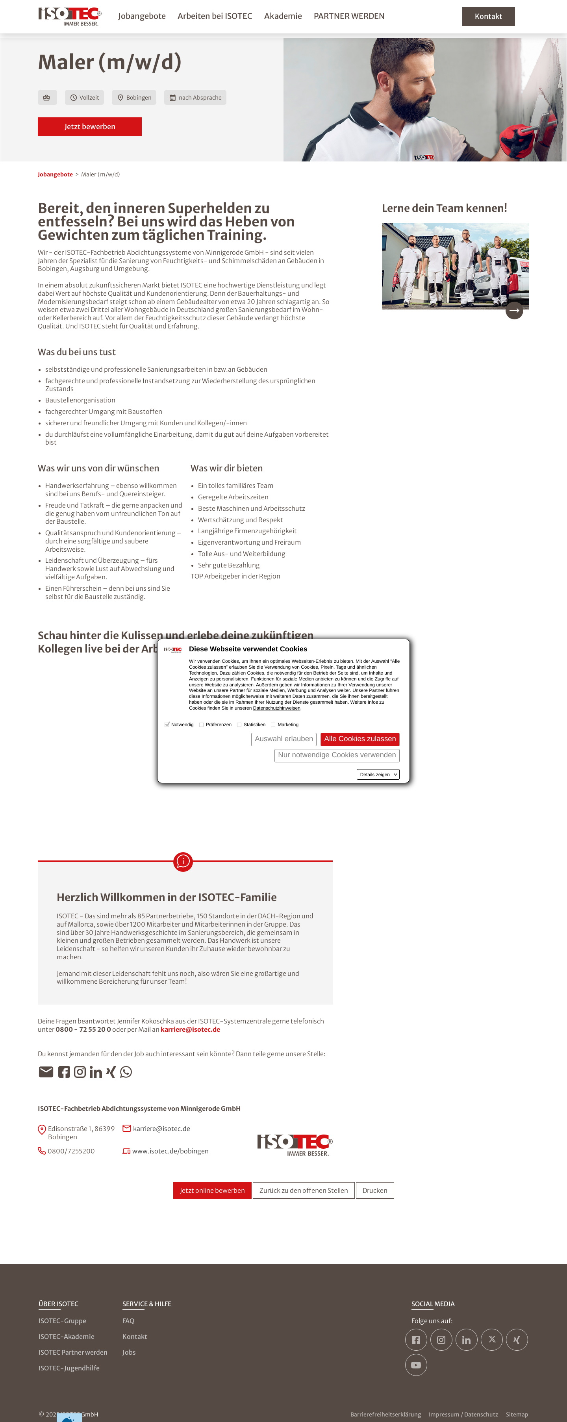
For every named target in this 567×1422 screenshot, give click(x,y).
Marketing (288, 724)
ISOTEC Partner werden (73, 1352)
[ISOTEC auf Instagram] (441, 1340)
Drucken (375, 1190)
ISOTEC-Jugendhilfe (69, 1368)
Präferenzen (219, 724)
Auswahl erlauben (284, 738)
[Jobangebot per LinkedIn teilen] (98, 1072)
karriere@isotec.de (190, 1029)
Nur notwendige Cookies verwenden (337, 755)
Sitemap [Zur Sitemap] (517, 1414)
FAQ (128, 1321)
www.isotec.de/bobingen (170, 1151)
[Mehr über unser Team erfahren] (455, 271)
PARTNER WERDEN (363, 18)
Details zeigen (375, 774)
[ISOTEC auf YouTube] (416, 1365)
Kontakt (502, 18)
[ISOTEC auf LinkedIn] (467, 1340)
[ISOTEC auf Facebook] (416, 1340)
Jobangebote (156, 18)
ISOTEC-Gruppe (62, 1321)
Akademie (297, 18)
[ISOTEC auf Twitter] (492, 1340)
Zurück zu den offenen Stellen (303, 1190)
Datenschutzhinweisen (276, 708)
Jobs (129, 1352)
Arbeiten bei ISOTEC (229, 18)
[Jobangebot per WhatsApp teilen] (128, 1072)
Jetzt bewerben (90, 126)
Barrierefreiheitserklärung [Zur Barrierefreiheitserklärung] (385, 1414)
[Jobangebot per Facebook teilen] (66, 1072)
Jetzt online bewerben (212, 1190)
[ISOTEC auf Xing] (517, 1340)
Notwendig (182, 724)
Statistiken (254, 724)
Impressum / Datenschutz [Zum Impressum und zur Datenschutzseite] (463, 1414)
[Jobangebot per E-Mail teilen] (48, 1072)
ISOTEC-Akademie (66, 1336)
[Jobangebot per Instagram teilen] (82, 1072)
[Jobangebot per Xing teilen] (113, 1072)
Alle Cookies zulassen (360, 738)
